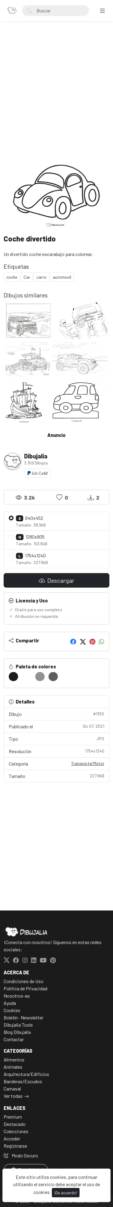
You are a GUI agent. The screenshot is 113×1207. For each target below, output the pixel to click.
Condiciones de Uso (23, 981)
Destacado (15, 1124)
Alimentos (14, 1059)
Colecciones (16, 1131)
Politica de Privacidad (25, 988)
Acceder (12, 1138)
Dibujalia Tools (18, 1025)
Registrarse (15, 1146)
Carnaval (12, 1088)
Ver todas (13, 1096)
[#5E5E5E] (53, 676)
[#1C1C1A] (13, 676)
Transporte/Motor (87, 763)
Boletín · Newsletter (23, 1017)
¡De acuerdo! (66, 1192)
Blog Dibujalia (17, 1032)
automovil (62, 277)
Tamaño (56, 775)
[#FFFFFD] (26, 676)
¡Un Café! (37, 473)
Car (27, 277)
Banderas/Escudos (23, 1081)
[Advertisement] (56, 95)
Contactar (14, 1039)
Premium (13, 1117)
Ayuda (10, 1003)
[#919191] (40, 676)
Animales (13, 1067)
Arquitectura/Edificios (26, 1074)
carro (41, 277)
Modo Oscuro (21, 1155)
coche (11, 277)
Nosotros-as (17, 996)
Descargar (56, 580)
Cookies (12, 1010)
